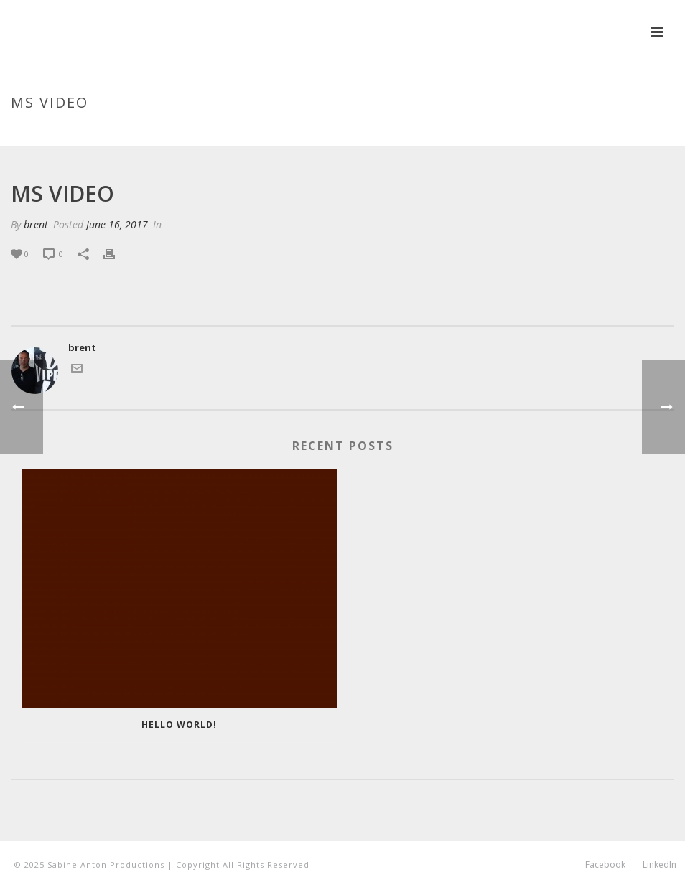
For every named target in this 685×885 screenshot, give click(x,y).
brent (36, 224)
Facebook (605, 865)
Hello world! (179, 724)
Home (529, 133)
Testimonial (580, 133)
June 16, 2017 (117, 224)
